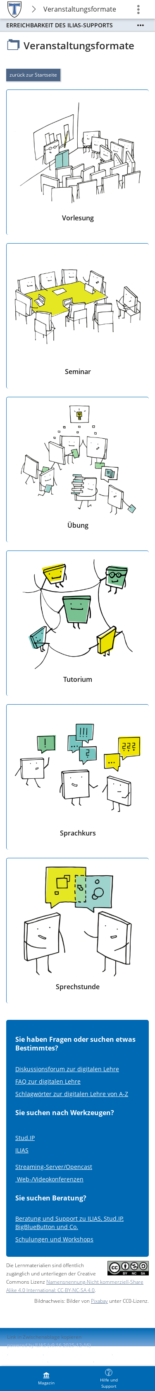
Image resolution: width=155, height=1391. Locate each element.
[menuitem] (46, 1378)
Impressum (25, 1354)
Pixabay (99, 1301)
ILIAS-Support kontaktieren (76, 1354)
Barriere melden (70, 1361)
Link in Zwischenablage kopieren (44, 1336)
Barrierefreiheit (25, 1361)
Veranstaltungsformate (79, 9)
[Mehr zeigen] (140, 25)
